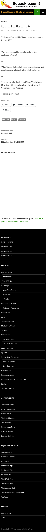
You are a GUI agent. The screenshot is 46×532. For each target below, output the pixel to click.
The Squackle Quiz (8, 388)
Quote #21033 (23, 131)
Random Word (7, 242)
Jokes (3, 317)
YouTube (4, 497)
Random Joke (6, 246)
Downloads (5, 312)
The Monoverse (7, 483)
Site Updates (6, 370)
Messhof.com (6, 513)
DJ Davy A (5, 461)
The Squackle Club (8, 488)
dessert (6, 119)
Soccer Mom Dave (8, 427)
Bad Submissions (8, 339)
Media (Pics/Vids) (8, 326)
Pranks (6, 299)
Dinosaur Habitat (7, 457)
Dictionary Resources (10, 308)
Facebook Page (7, 466)
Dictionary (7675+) (8, 303)
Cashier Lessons (7, 431)
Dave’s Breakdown (8, 409)
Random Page (6, 237)
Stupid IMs (6, 294)
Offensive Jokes (8, 321)
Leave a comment (30, 31)
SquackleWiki (6, 475)
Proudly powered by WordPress (22, 529)
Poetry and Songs (7, 348)
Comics (5, 330)
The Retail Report (7, 418)
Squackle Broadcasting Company (13, 379)
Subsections (7, 277)
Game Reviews (7, 366)
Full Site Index (6, 272)
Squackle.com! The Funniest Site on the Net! (17, 11)
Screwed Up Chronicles (10, 357)
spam (14, 119)
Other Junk (5, 335)
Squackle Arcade (7, 375)
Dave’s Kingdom (8, 362)
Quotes (4, 22)
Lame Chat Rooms (9, 290)
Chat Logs (5, 286)
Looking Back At (7, 436)
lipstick (22, 119)
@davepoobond (7, 452)
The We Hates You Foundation (12, 492)
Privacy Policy (5, 529)
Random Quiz (6, 256)
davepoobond (17, 31)
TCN (3, 518)
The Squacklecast (7, 405)
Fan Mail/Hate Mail (9, 344)
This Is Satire (6, 422)
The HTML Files (7, 479)
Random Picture (7, 251)
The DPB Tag (7, 281)
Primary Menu (43, 12)
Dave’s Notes (6, 414)
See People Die (7, 470)
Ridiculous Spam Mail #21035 (23, 140)
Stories (4, 384)
